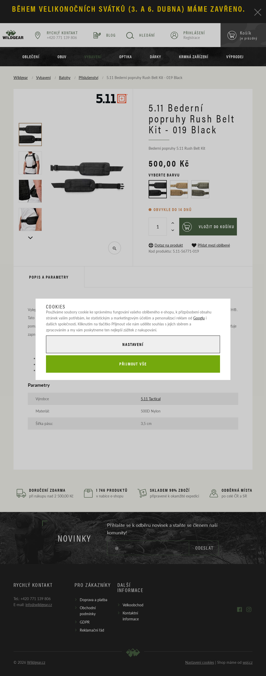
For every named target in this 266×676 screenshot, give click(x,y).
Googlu (199, 317)
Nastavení (133, 344)
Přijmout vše (133, 364)
